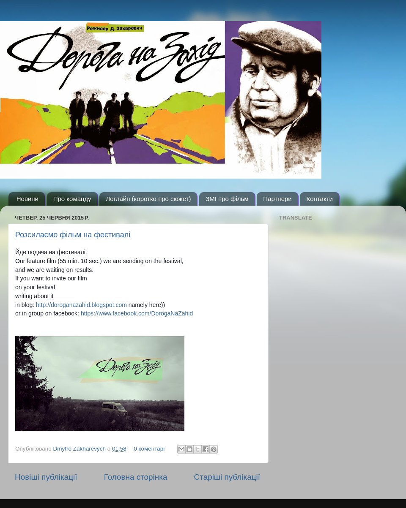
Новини (27, 198)
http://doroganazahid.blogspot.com (81, 305)
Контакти (319, 198)
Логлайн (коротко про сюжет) (148, 198)
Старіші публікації (227, 477)
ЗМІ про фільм (227, 198)
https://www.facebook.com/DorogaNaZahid (137, 313)
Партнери (277, 198)
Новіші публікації (46, 477)
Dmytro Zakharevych (80, 449)
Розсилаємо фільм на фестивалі (72, 235)
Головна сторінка (135, 477)
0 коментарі (149, 449)
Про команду (72, 198)
